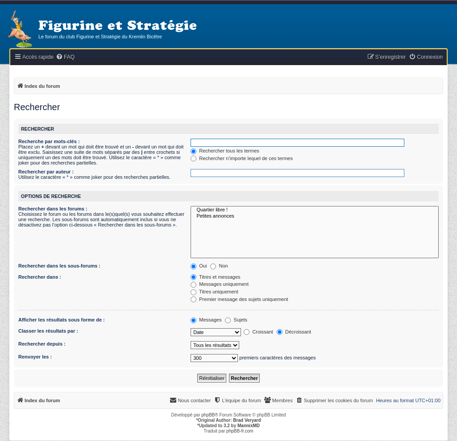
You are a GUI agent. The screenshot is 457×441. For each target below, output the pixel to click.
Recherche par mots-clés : (49, 141)
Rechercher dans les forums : (52, 208)
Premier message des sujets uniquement (239, 299)
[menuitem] (65, 57)
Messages (206, 319)
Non (219, 265)
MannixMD (248, 425)
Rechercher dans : (39, 277)
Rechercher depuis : (42, 343)
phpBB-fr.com (239, 431)
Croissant (258, 331)
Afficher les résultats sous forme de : (61, 319)
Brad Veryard (247, 420)
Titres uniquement (214, 291)
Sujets (236, 319)
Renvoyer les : (35, 356)
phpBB (208, 414)
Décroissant (294, 331)
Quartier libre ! (314, 210)
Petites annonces (314, 216)
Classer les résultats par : (48, 331)
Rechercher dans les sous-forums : (59, 265)
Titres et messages (215, 277)
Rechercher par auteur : (46, 171)
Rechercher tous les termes (225, 150)
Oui (199, 265)
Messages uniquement (220, 284)
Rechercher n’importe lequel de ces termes (242, 158)
